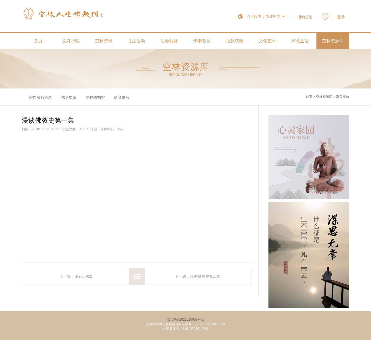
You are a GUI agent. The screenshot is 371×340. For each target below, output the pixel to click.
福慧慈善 (234, 41)
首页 (38, 41)
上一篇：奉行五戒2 (75, 276)
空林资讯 (103, 41)
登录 (341, 17)
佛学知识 (68, 97)
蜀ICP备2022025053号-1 (185, 319)
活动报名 (305, 17)
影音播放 (121, 97)
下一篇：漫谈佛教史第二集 (198, 276)
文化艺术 (267, 41)
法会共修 (169, 41)
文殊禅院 (71, 41)
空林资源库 (333, 41)
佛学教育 (202, 41)
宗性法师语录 (40, 97)
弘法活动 (136, 41)
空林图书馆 (95, 97)
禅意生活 (300, 41)
